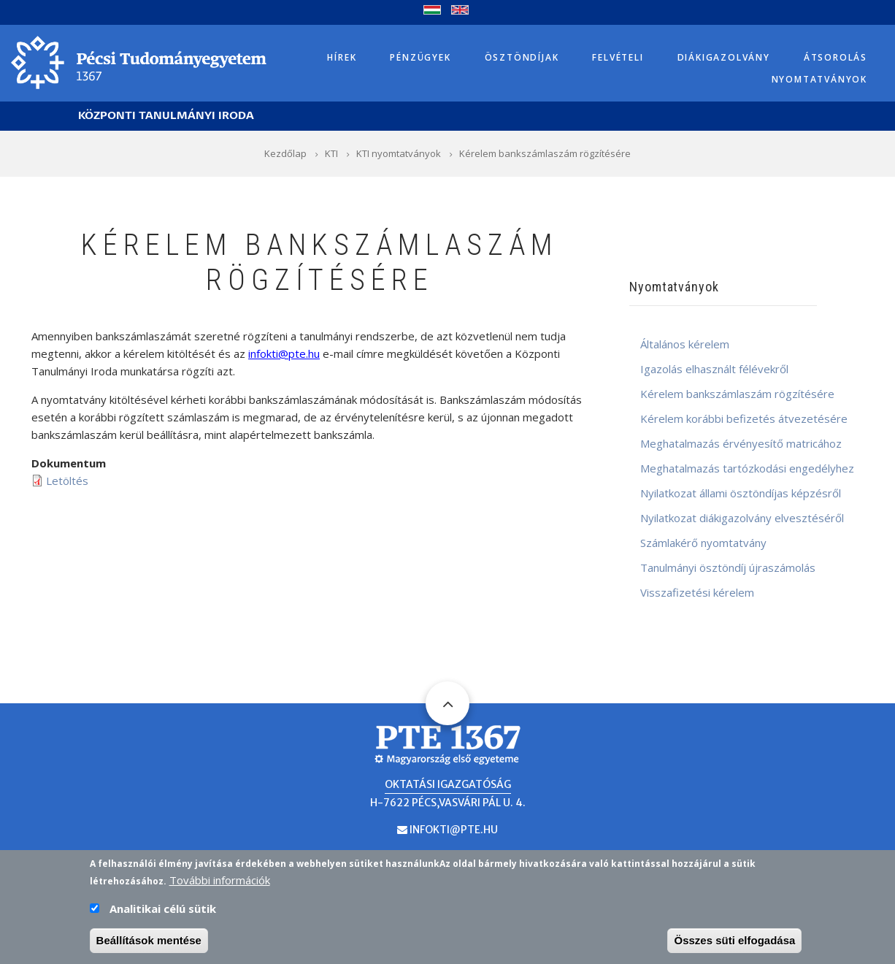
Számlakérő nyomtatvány (703, 542)
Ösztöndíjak (522, 57)
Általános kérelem (684, 344)
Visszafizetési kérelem (697, 592)
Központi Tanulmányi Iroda (166, 115)
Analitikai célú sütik (163, 910)
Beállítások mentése (148, 942)
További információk (219, 882)
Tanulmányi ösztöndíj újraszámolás (727, 567)
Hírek (341, 57)
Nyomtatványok (819, 79)
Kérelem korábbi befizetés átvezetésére (744, 418)
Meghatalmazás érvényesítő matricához (741, 443)
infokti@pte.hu (454, 829)
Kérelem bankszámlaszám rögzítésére (737, 393)
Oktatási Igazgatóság (448, 784)
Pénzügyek (420, 57)
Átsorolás (835, 57)
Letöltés (67, 480)
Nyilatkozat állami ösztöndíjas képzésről (740, 493)
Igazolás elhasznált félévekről (714, 369)
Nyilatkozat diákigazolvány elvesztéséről (742, 517)
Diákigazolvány (723, 57)
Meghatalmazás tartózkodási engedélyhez (747, 468)
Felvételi (617, 57)
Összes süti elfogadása (734, 942)
